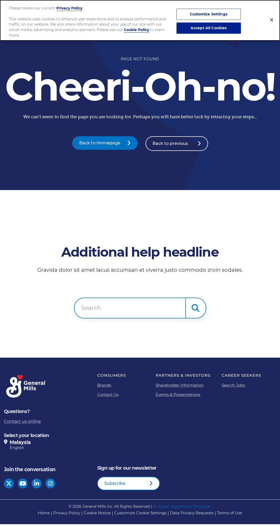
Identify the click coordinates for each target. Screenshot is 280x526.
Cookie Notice (97, 514)
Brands (104, 386)
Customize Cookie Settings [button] (140, 514)
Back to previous (170, 145)
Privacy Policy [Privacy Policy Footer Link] (66, 514)
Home (44, 514)
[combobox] (130, 309)
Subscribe (114, 484)
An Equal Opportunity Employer (182, 508)
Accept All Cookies (209, 28)
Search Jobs (233, 386)
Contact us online (22, 423)
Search (91, 309)
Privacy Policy (69, 8)
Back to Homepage (99, 145)
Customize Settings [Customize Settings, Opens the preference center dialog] (208, 14)
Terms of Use (229, 514)
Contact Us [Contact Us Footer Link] (108, 396)
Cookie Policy (136, 30)
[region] (140, 20)
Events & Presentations (178, 396)
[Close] (271, 20)
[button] (195, 309)
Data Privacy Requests (192, 514)
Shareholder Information (180, 386)
